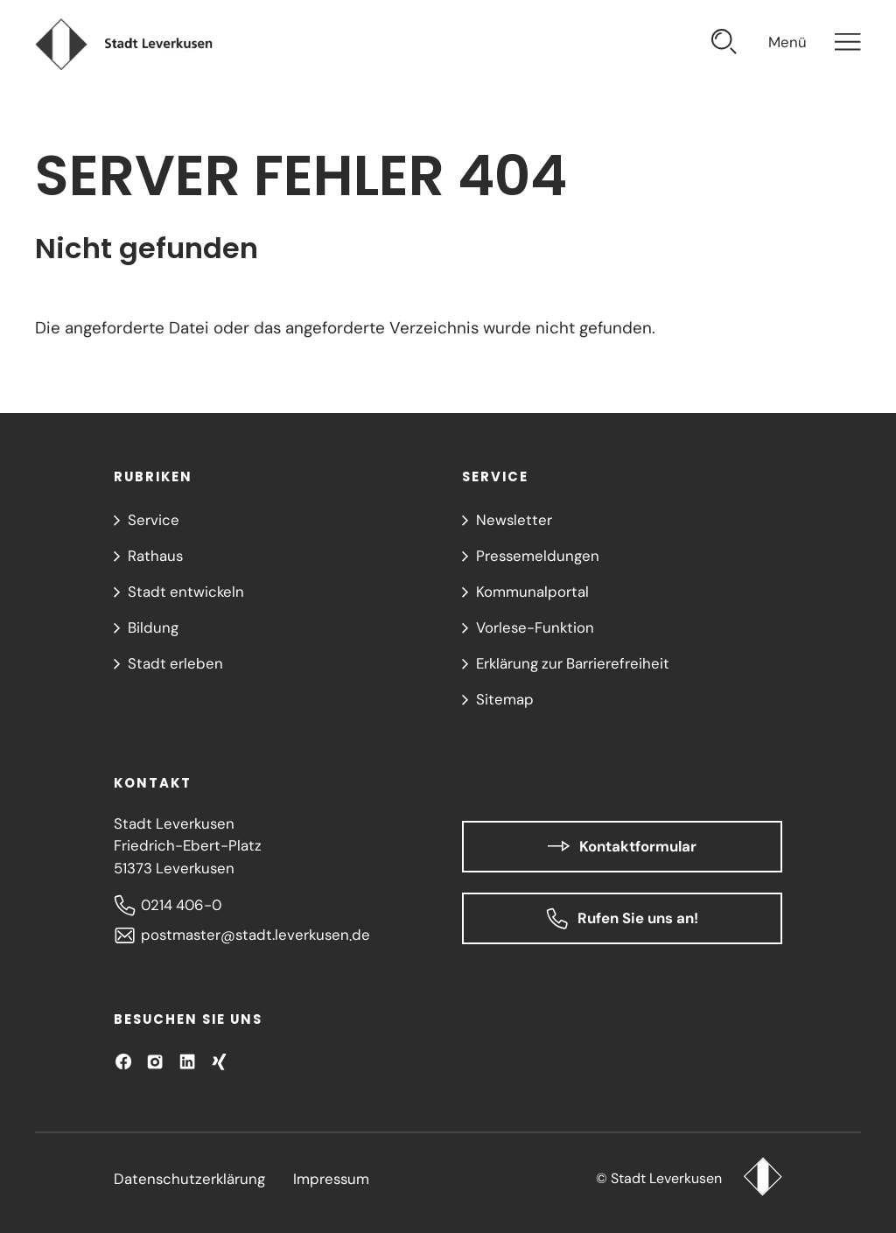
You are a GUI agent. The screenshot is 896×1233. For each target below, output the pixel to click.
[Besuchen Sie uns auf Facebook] (123, 1061)
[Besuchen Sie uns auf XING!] (218, 1061)
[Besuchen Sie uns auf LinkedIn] (187, 1061)
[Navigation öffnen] (814, 44)
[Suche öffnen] (724, 44)
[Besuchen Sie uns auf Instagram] (154, 1061)
